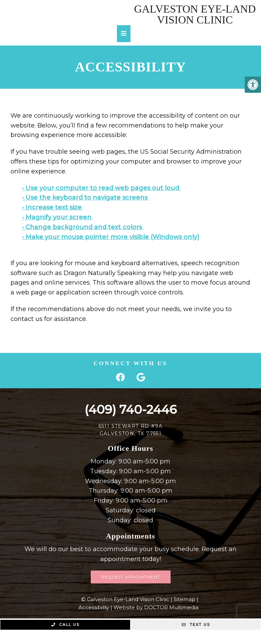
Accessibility (94, 607)
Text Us (196, 624)
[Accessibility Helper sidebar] (253, 84)
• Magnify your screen (57, 217)
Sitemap (184, 599)
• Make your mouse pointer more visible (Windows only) (110, 237)
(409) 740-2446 (131, 409)
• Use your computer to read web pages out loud (101, 188)
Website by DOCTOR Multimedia (156, 607)
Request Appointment (130, 576)
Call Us (65, 624)
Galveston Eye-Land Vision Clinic (195, 14)
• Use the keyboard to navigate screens (85, 197)
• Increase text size (52, 207)
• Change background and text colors (83, 227)
